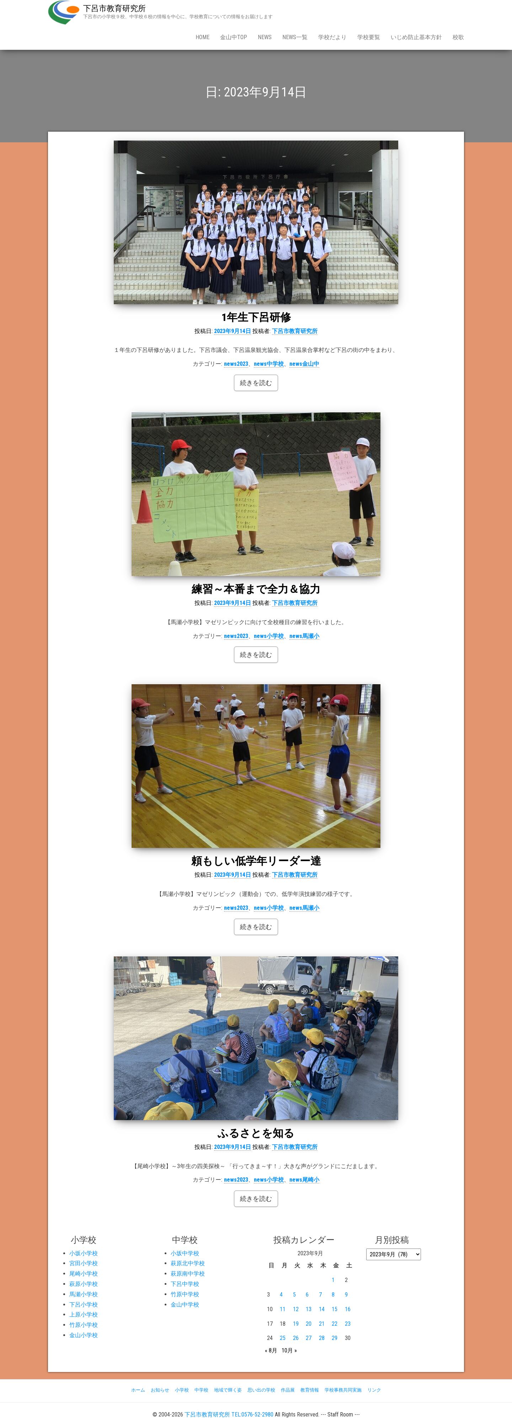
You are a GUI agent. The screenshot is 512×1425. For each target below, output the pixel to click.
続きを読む (256, 382)
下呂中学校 (185, 1284)
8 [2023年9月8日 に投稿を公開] (333, 1294)
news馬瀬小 (304, 636)
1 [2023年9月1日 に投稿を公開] (333, 1280)
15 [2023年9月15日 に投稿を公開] (334, 1309)
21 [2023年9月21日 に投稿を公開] (322, 1323)
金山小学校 (83, 1335)
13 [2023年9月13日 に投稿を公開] (308, 1309)
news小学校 (269, 636)
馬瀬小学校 (83, 1294)
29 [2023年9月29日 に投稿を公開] (334, 1338)
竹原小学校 (83, 1324)
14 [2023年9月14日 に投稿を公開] (322, 1309)
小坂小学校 (83, 1253)
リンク (374, 1390)
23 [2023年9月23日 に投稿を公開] (348, 1323)
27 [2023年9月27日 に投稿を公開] (308, 1338)
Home (202, 37)
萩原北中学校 (188, 1263)
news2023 (236, 363)
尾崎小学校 (83, 1273)
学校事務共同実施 (343, 1390)
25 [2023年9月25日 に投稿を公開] (283, 1338)
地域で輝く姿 (228, 1390)
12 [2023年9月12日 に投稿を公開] (296, 1309)
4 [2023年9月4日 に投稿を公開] (281, 1294)
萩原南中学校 (188, 1273)
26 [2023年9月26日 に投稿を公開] (296, 1338)
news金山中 (304, 363)
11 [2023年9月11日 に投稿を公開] (283, 1309)
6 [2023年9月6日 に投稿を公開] (307, 1294)
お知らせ (160, 1390)
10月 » (289, 1350)
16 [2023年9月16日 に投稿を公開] (348, 1309)
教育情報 (309, 1390)
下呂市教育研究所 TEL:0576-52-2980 (229, 1414)
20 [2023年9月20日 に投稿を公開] (308, 1323)
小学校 (182, 1390)
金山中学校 (185, 1304)
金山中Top (233, 37)
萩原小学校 (83, 1284)
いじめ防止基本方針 (416, 37)
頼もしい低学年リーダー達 (256, 861)
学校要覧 (368, 37)
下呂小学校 (83, 1304)
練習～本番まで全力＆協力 (256, 589)
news (265, 37)
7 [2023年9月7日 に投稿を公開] (320, 1294)
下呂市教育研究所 (114, 8)
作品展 (288, 1390)
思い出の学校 (261, 1390)
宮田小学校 (83, 1263)
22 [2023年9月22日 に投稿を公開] (334, 1323)
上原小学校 (83, 1314)
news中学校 (269, 363)
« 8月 (271, 1350)
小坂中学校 (185, 1253)
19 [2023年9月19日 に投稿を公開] (296, 1323)
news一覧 (295, 37)
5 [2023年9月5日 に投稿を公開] (294, 1294)
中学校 (201, 1390)
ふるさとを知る (256, 1133)
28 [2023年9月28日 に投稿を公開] (322, 1338)
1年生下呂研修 (256, 317)
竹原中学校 (185, 1294)
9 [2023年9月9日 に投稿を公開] (346, 1294)
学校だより (332, 37)
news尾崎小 (304, 1179)
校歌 (458, 37)
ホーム (138, 1390)
